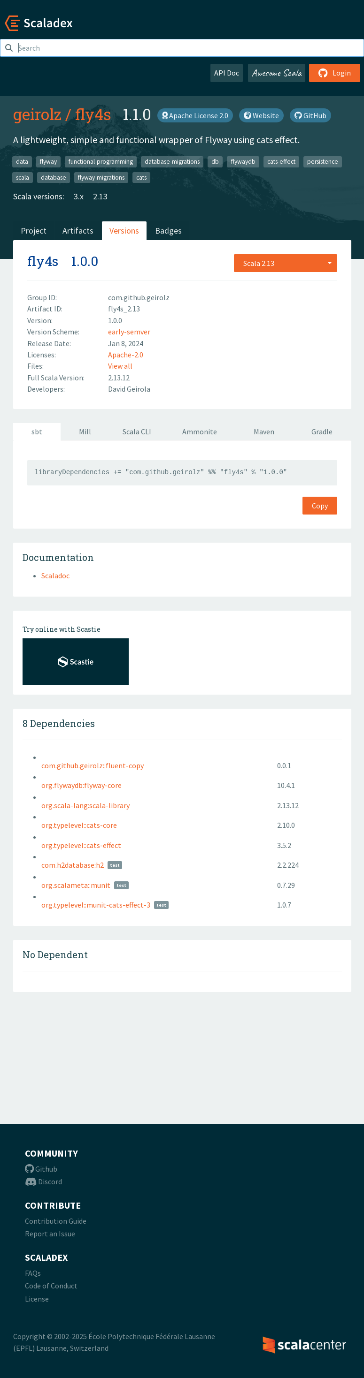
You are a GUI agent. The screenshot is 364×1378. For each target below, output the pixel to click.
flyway (48, 162)
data (22, 162)
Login (334, 72)
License (37, 1298)
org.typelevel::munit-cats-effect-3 (95, 904)
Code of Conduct (51, 1285)
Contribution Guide (55, 1221)
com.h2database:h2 (72, 865)
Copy (320, 505)
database (53, 177)
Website (261, 115)
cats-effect (281, 162)
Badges (168, 230)
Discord (43, 1181)
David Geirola (129, 389)
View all (120, 366)
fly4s (93, 114)
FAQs (33, 1273)
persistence (322, 162)
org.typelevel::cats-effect (81, 845)
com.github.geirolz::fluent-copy (92, 765)
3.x (79, 196)
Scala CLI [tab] (137, 431)
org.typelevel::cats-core (79, 825)
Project (33, 230)
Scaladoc (55, 575)
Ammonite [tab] (199, 431)
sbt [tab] (36, 431)
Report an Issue (50, 1233)
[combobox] (285, 263)
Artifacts (77, 230)
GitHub (310, 115)
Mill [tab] (85, 431)
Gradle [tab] (322, 431)
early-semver (129, 331)
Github (41, 1169)
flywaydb (243, 162)
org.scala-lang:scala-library (85, 805)
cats (141, 177)
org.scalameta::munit (75, 885)
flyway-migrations (101, 177)
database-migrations (172, 162)
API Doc (226, 72)
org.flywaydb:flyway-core (81, 785)
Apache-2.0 (125, 354)
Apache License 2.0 (195, 115)
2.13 (100, 196)
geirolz (37, 114)
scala (22, 177)
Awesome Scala (277, 73)
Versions (124, 230)
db (215, 162)
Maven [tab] (264, 431)
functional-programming (101, 162)
